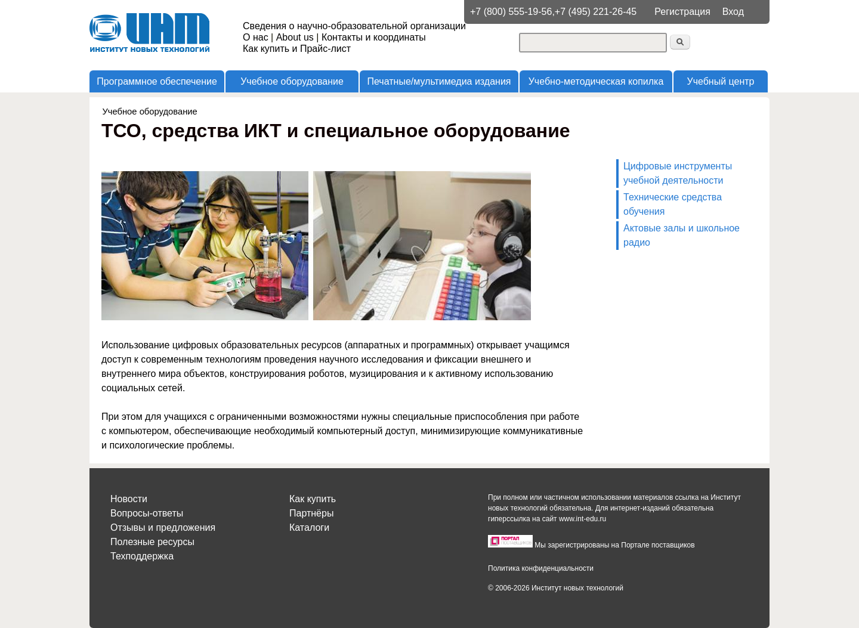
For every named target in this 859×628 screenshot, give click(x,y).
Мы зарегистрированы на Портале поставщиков (614, 545)
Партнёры (311, 513)
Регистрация (682, 12)
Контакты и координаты (374, 37)
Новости (128, 499)
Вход (733, 12)
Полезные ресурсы (152, 542)
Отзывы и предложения (162, 527)
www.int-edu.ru (582, 519)
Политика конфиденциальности (541, 568)
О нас (255, 37)
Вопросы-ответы (146, 513)
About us (295, 37)
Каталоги (309, 527)
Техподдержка (142, 556)
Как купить (312, 499)
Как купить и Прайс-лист (297, 49)
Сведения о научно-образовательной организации (354, 26)
